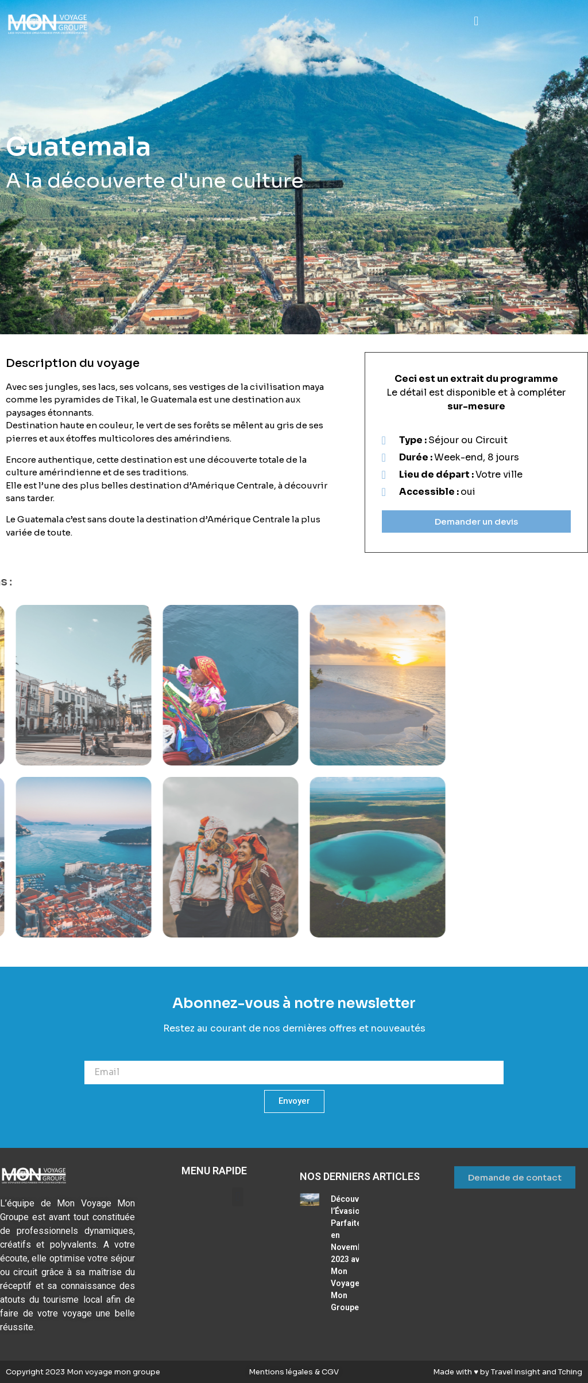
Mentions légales (282, 1372)
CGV (329, 1372)
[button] (476, 20)
